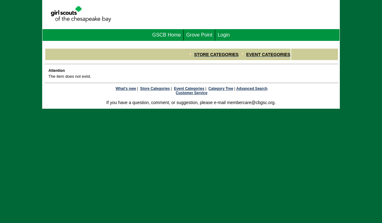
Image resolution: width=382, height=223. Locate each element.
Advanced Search (252, 88)
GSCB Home (166, 34)
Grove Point (199, 34)
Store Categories (155, 88)
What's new (126, 88)
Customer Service (191, 93)
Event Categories (189, 88)
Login (224, 34)
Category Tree (220, 88)
